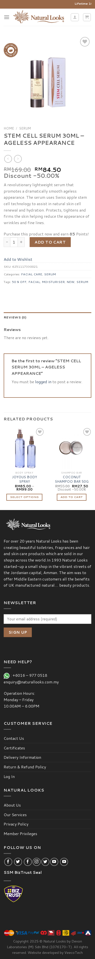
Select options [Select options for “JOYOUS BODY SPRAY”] (24, 497)
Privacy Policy (16, 824)
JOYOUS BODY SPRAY (24, 479)
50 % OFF (19, 282)
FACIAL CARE (31, 274)
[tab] (47, 317)
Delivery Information (22, 757)
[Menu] (7, 17)
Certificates (14, 748)
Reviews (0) (15, 317)
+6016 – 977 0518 (30, 675)
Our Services (15, 814)
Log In (9, 776)
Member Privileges (20, 833)
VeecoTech (73, 952)
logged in (43, 381)
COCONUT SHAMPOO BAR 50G (72, 479)
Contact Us (14, 738)
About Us (12, 805)
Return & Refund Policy (25, 767)
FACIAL (34, 282)
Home (9, 128)
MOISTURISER (53, 282)
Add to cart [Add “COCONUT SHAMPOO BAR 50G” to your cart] (71, 497)
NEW (70, 282)
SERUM (25, 128)
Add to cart (50, 242)
